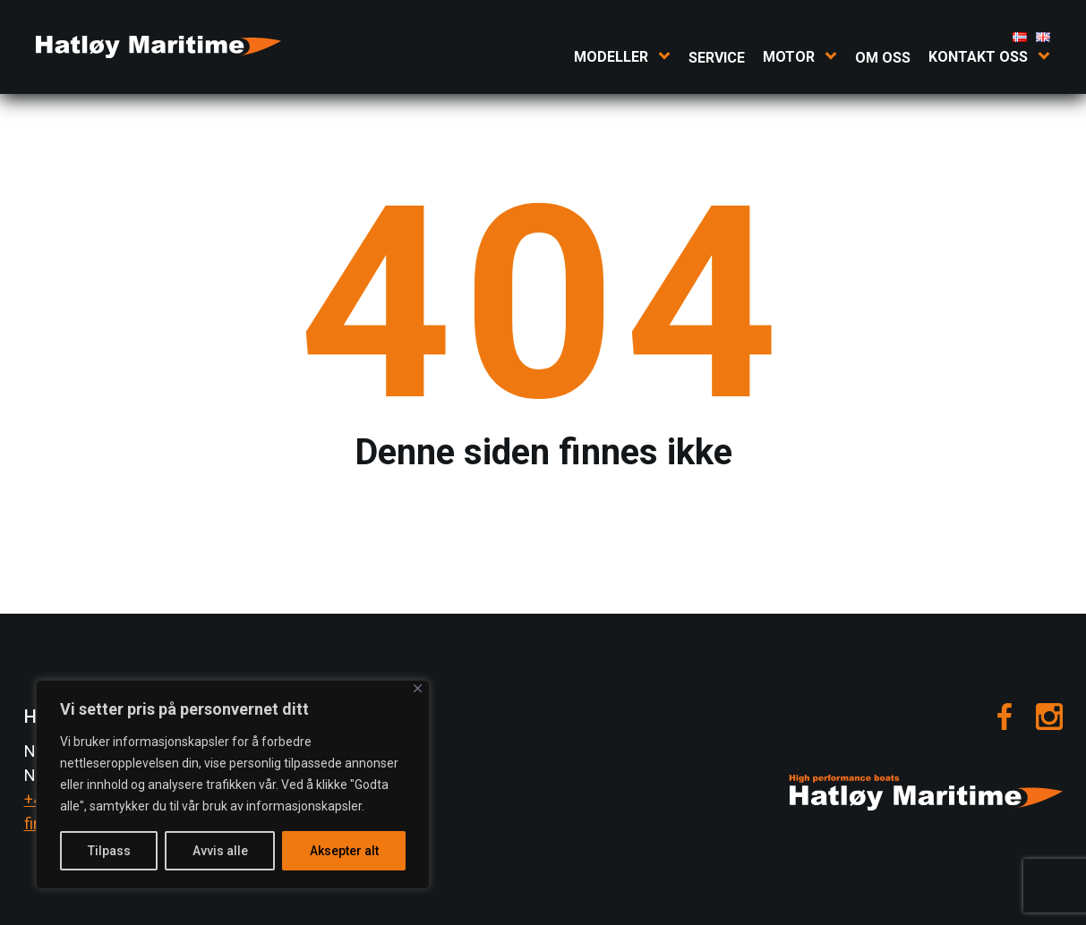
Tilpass (109, 851)
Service (716, 57)
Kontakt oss (978, 56)
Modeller (611, 56)
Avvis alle (220, 851)
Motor (789, 56)
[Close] (418, 688)
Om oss (883, 57)
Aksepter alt (344, 851)
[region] (233, 784)
